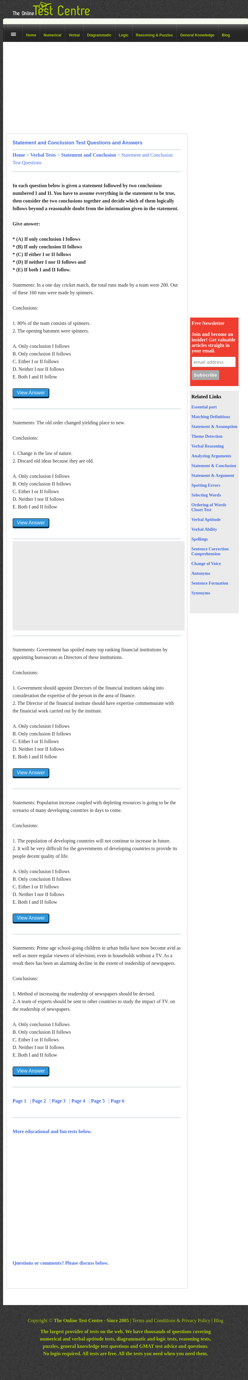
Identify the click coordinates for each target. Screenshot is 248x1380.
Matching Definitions (210, 417)
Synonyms (200, 593)
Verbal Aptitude (206, 519)
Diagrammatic (99, 35)
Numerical (52, 35)
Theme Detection (206, 436)
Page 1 (20, 1100)
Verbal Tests (43, 155)
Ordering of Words (208, 505)
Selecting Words (206, 495)
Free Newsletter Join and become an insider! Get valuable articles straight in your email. (213, 337)
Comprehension (205, 554)
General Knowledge (197, 35)
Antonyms (200, 573)
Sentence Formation (209, 583)
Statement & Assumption (214, 426)
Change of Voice (206, 563)
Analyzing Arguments (211, 456)
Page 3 (59, 1100)
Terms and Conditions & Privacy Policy (171, 1320)
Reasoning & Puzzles (154, 35)
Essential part (204, 407)
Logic (124, 35)
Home (31, 35)
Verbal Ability (204, 529)
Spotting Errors (205, 485)
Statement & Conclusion (213, 465)
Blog (226, 35)
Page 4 (78, 1100)
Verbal (74, 35)
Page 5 (98, 1100)
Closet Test (201, 510)
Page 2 (39, 1100)
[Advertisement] (90, 88)
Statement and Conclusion (88, 155)
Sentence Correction (209, 549)
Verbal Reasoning (207, 446)
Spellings (199, 539)
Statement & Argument (212, 475)
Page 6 (118, 1100)
